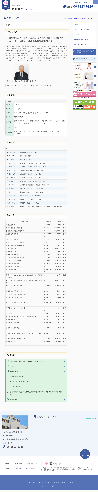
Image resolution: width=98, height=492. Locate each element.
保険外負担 (13, 399)
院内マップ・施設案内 (82, 29)
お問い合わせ (79, 2)
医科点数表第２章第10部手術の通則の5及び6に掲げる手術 (28, 361)
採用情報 (18, 468)
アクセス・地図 (79, 34)
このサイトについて (29, 482)
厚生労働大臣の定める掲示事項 (19, 382)
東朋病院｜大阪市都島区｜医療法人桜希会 (75, 18)
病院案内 (7, 468)
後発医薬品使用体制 (16, 377)
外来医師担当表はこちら (82, 58)
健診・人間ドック (32, 463)
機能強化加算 (14, 372)
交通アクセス (30, 468)
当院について (79, 24)
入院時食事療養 (15, 387)
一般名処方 (13, 366)
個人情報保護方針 (80, 44)
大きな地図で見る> (91, 418)
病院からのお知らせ (61, 482)
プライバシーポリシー (41, 482)
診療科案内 (19, 463)
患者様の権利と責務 (81, 39)
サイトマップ (88, 2)
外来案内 (7, 463)
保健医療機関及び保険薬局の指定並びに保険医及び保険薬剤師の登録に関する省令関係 (36, 393)
